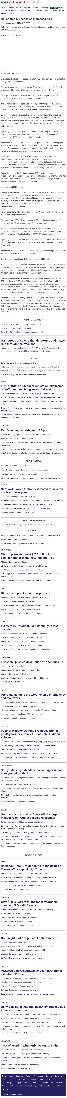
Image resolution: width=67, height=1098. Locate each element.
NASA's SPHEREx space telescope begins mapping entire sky (25, 1054)
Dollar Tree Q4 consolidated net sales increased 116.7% (22, 324)
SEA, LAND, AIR (7, 897)
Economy (44, 8)
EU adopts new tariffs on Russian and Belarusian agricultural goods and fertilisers (32, 500)
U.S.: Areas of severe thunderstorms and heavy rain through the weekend (33, 342)
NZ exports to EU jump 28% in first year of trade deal (21, 645)
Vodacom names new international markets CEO (19, 601)
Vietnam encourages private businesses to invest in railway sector (26, 435)
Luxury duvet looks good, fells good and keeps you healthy (23, 950)
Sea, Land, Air (36, 10)
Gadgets (54, 10)
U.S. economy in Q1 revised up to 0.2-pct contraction (21, 637)
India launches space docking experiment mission (20, 1064)
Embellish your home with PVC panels (15, 942)
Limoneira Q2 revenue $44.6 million (14, 674)
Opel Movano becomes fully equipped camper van (20, 917)
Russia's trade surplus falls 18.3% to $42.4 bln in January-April (25, 633)
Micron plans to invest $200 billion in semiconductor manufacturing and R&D (30, 478)
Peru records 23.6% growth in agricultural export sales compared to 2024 (29, 753)
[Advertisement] (18, 51)
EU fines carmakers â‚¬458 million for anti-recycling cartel (23, 822)
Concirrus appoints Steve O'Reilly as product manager (22, 613)
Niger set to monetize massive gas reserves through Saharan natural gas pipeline (32, 702)
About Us (10, 1086)
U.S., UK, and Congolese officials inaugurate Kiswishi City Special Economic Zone (32, 453)
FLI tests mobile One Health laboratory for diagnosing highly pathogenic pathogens (33, 742)
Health (61, 10)
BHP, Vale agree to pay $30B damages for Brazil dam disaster (25, 833)
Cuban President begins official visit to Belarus (19, 497)
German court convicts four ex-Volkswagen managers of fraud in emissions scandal (30, 816)
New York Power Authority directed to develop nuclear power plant (26, 525)
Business (10, 8)
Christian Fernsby (9, 23)
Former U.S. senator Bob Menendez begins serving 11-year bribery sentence (30, 397)
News (3, 8)
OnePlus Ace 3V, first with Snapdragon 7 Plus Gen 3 (21, 982)
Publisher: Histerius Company (12, 1094)
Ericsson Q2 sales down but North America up (32, 662)
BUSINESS (5, 426)
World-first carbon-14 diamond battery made (18, 1068)
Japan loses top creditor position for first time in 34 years (23, 641)
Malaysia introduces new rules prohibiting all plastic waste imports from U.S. (30, 367)
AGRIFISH (5, 726)
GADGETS (5, 966)
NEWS (3, 381)
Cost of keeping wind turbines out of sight (29, 1045)
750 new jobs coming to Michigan (14, 539)
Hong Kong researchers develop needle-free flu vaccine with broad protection (31, 1014)
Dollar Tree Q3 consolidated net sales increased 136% (22, 332)
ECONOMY (5, 621)
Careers (36, 8)
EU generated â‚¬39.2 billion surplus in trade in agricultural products (27, 649)
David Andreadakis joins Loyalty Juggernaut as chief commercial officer (28, 605)
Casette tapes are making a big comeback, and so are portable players (28, 994)
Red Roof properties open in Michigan (15, 889)
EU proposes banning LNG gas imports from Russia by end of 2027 (27, 504)
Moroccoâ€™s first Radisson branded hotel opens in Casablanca (26, 873)
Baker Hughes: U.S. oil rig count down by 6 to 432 (20, 363)
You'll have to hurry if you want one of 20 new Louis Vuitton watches (27, 946)
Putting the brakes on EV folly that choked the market (21, 706)
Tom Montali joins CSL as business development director (23, 609)
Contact (19, 1086)
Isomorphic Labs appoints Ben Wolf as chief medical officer (23, 597)
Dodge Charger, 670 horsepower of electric (17, 925)
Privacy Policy (30, 1086)
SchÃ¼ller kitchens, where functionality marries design (22, 958)
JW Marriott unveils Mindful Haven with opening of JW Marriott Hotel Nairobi (30, 881)
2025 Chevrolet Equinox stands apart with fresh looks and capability (27, 909)
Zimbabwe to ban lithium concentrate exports (18, 512)
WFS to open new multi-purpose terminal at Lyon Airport (22, 544)
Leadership (12, 10)
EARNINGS (5, 657)
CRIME (3, 810)
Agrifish (4, 10)
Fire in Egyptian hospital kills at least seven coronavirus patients (25, 470)
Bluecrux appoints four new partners (26, 593)
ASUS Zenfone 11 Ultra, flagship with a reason (19, 986)
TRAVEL (4, 861)
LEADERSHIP (6, 766)
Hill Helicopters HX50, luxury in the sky (16, 913)
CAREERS (5, 589)
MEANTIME (5, 1041)
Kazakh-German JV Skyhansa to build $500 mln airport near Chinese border (30, 371)
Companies (27, 8)
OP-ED (3, 690)
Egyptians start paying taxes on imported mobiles (20, 474)
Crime (21, 10)
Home (3, 1076)
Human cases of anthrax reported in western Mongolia (22, 1033)
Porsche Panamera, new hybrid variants (16, 921)
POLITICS (5, 484)
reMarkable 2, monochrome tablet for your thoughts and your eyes (26, 978)
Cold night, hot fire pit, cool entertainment (29, 938)
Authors (45, 1083)
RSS (40, 1086)
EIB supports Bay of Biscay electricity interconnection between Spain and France (32, 449)
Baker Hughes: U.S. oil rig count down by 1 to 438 (20, 438)
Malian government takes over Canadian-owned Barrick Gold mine (26, 580)
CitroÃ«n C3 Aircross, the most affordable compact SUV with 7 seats (29, 903)
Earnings (53, 8)
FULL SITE (5, 1089)
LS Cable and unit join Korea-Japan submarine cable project (24, 566)
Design (46, 10)
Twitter (47, 1086)
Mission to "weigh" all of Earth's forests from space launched (24, 1050)
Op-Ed (60, 8)
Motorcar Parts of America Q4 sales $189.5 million (20, 670)
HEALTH (4, 1002)
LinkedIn (56, 1086)
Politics (18, 8)
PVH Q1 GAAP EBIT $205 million (14, 682)
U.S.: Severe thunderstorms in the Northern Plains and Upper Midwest (28, 393)
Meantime (5, 13)
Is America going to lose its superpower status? (19, 718)
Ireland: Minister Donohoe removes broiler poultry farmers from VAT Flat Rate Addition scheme (30, 734)
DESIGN (4, 933)
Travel (27, 10)
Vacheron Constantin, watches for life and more (19, 954)
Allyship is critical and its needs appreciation (18, 802)
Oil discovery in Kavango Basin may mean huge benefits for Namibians (28, 710)
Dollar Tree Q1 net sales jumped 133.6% (16, 328)
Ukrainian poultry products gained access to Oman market (23, 375)
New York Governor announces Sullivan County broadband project (26, 508)
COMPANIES (6, 550)
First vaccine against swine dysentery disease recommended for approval (29, 746)
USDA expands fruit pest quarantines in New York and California (25, 749)
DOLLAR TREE (13, 73)
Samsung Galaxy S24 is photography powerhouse (20, 990)
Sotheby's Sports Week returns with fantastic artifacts (21, 885)
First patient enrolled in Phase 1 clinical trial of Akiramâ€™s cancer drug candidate (33, 1022)
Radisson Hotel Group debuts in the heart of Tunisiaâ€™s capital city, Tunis (31, 867)
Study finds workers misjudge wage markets (18, 784)
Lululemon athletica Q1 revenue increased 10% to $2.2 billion (24, 678)
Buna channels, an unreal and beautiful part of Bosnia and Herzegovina (28, 877)
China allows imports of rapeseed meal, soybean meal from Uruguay (27, 757)
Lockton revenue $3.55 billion (12, 666)
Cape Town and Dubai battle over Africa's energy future (22, 714)
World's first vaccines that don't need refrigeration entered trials (25, 1018)
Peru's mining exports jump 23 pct (24, 430)
